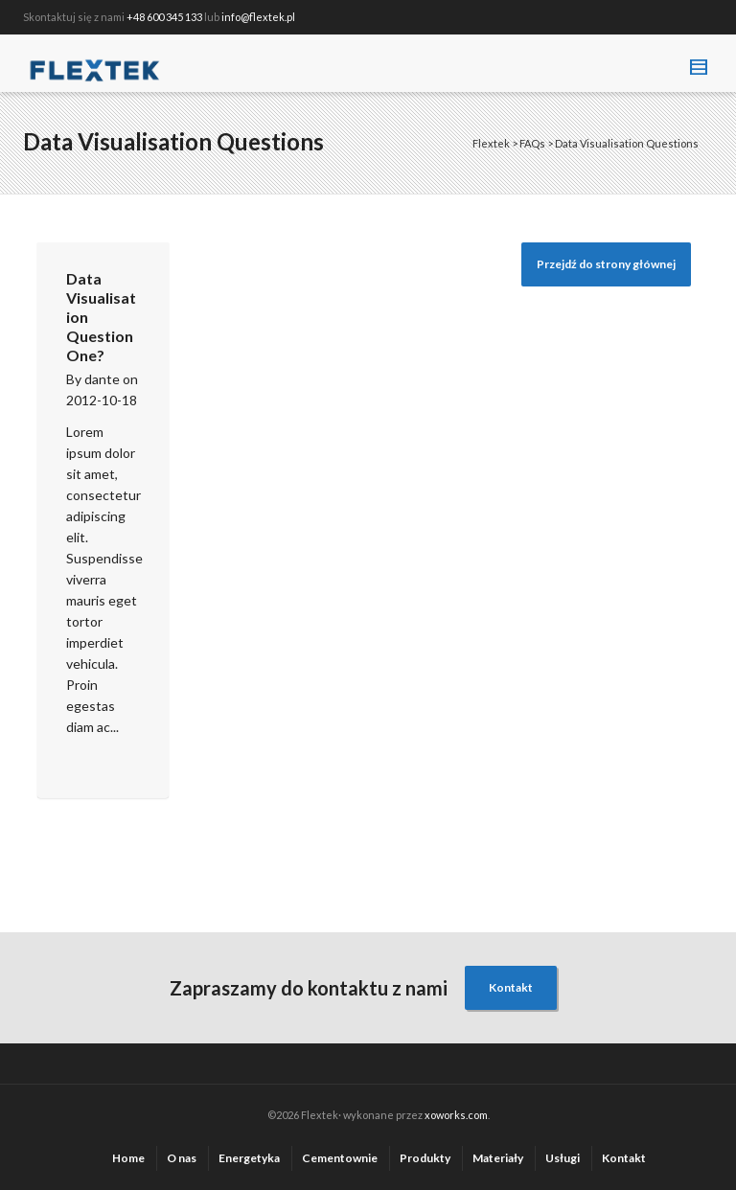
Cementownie (340, 1158)
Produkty (425, 1158)
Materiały (497, 1158)
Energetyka (249, 1158)
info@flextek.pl (258, 17)
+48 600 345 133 (164, 17)
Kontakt (511, 987)
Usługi (562, 1158)
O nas (181, 1158)
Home (128, 1158)
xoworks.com (456, 1115)
